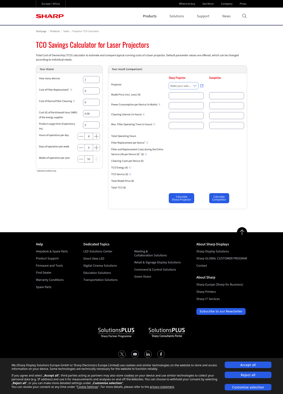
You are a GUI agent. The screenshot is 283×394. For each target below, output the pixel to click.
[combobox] (184, 85)
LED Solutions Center (97, 251)
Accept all (248, 365)
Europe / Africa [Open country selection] (51, 4)
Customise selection (248, 387)
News (226, 16)
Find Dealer (43, 272)
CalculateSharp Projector (181, 198)
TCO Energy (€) (121, 168)
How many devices (49, 78)
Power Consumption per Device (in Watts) (136, 104)
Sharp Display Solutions (212, 251)
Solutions (177, 16)
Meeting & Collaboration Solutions (150, 253)
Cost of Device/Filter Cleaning (57, 101)
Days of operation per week (54, 146)
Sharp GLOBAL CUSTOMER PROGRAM (221, 258)
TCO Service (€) (121, 174)
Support (204, 16)
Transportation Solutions (100, 280)
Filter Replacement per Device (130, 142)
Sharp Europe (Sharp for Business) (219, 284)
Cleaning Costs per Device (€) (127, 161)
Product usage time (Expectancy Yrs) (57, 126)
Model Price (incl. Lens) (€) (126, 95)
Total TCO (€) (118, 188)
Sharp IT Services (208, 299)
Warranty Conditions (50, 280)
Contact (201, 265)
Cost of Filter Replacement (56, 90)
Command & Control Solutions (155, 269)
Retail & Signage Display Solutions (157, 262)
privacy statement (162, 387)
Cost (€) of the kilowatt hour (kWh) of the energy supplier (58, 115)
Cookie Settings (87, 387)
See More (208, 4)
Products (150, 16)
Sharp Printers (206, 292)
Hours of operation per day (54, 135)
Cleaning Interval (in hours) (128, 114)
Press (243, 4)
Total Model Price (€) (122, 181)
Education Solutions (97, 272)
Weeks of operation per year (54, 158)
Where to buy (187, 4)
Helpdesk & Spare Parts (52, 251)
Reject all (248, 375)
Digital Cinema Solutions (100, 265)
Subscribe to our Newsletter (221, 311)
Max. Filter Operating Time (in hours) (133, 124)
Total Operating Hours (123, 136)
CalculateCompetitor (219, 198)
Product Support (47, 258)
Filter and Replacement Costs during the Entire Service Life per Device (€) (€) (137, 152)
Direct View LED (93, 258)
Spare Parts (43, 287)
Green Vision (142, 276)
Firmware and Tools (49, 265)
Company (227, 4)
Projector (116, 84)
